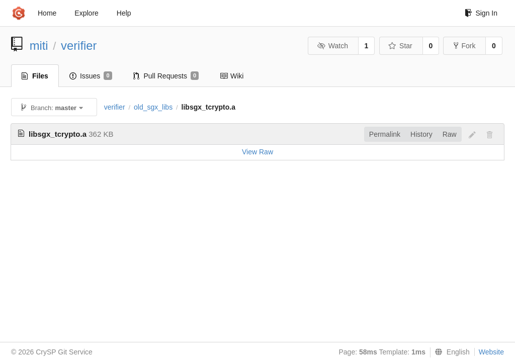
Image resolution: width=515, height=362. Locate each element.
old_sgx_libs (153, 107)
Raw (450, 134)
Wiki (231, 76)
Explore (86, 13)
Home (47, 13)
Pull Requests (166, 75)
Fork (464, 46)
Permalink (384, 134)
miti (39, 45)
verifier (79, 45)
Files (35, 76)
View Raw (257, 152)
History (421, 134)
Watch (332, 46)
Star (400, 46)
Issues (90, 75)
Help (124, 13)
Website (491, 352)
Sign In (481, 13)
